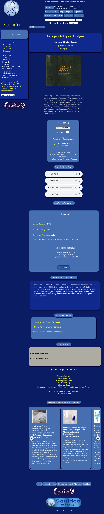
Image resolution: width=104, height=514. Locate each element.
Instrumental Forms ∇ (11, 86)
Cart (47, 11)
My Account (8, 46)
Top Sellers (7, 71)
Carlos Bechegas (39, 224)
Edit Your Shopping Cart (14, 37)
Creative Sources (64, 376)
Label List (7, 58)
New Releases (50, 15)
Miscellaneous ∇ (8, 91)
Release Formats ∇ (10, 82)
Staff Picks (6, 64)
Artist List (7, 55)
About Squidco (9, 44)
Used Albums (7, 69)
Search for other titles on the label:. (64, 392)
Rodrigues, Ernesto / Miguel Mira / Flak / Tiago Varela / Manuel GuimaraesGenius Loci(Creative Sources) (74, 431)
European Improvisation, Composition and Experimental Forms (63, 387)
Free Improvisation (64, 380)
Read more (63, 268)
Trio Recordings (63, 383)
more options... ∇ (37, 27)
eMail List (6, 60)
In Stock (63, 137)
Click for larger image (64, 88)
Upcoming (79, 15)
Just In (60, 15)
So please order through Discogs (63, 159)
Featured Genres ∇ (10, 84)
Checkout (6, 51)
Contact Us (7, 77)
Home (39, 484)
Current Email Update (11, 66)
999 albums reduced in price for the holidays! (64, 2)
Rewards (5, 62)
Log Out (7, 49)
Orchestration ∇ (8, 88)
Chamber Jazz (64, 385)
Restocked (68, 15)
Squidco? (78, 11)
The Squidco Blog (9, 75)
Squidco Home (8, 42)
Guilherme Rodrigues (41, 235)
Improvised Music (63, 378)
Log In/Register (66, 11)
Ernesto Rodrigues (40, 229)
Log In (54, 143)
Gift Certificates (9, 73)
